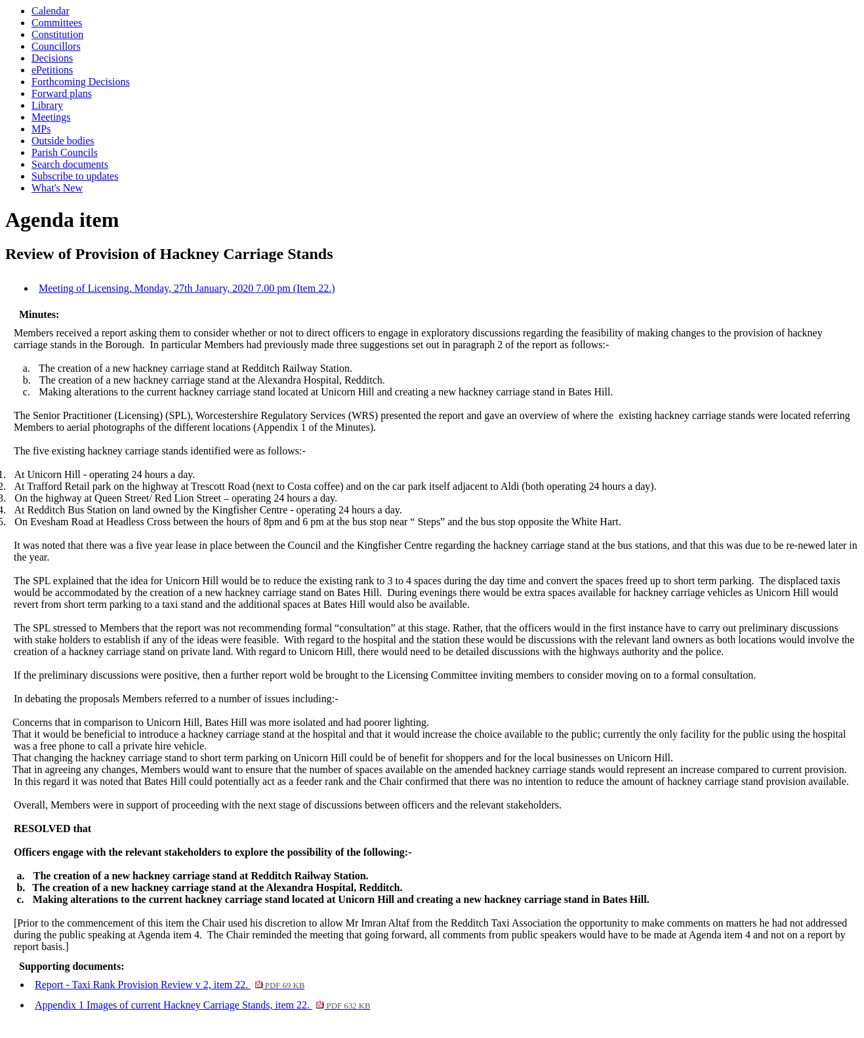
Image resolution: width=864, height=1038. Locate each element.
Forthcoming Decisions (80, 81)
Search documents (69, 164)
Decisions (52, 58)
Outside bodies (62, 140)
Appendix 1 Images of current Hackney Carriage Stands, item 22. (202, 1004)
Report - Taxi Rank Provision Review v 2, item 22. (169, 984)
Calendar (50, 10)
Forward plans (61, 93)
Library (47, 105)
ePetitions (52, 69)
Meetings (51, 117)
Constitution (57, 34)
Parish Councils (64, 152)
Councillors (56, 46)
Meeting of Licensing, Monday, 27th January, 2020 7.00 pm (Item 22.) (187, 288)
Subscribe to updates (74, 176)
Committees (56, 22)
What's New (57, 187)
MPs (41, 128)
